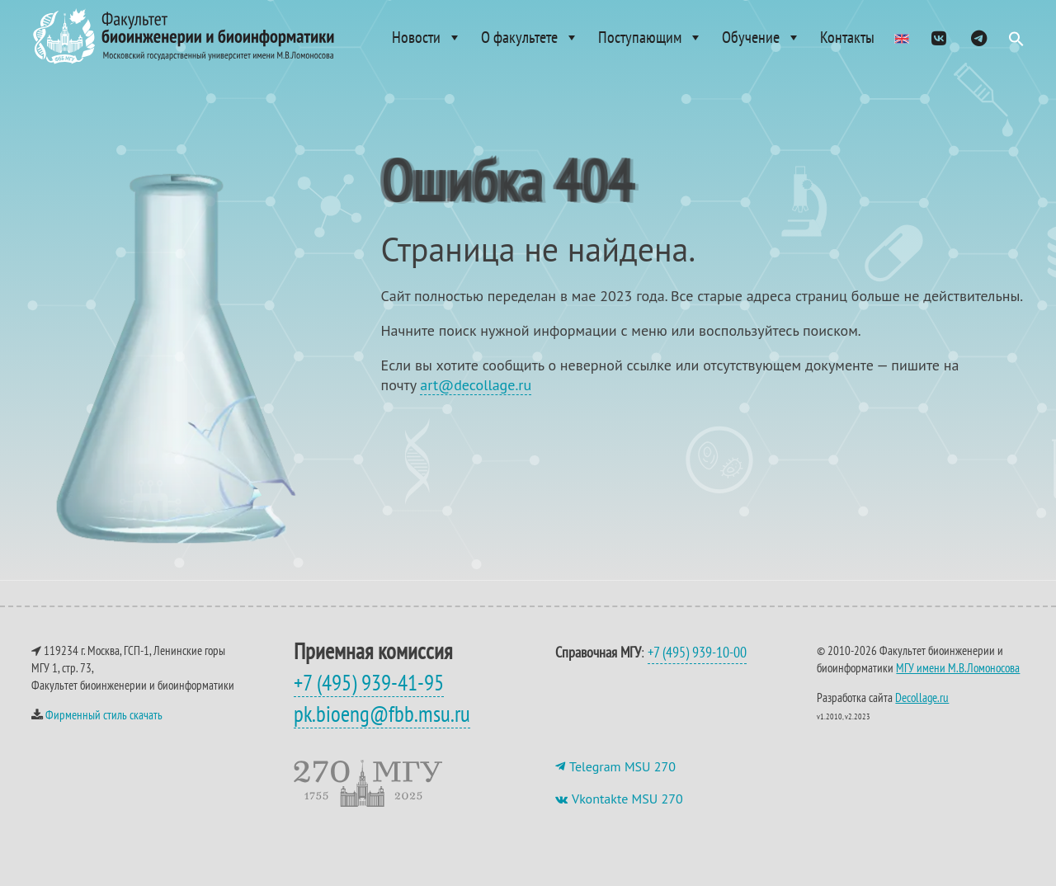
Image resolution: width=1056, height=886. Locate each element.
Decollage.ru (922, 714)
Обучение (761, 37)
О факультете (530, 37)
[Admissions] (901, 37)
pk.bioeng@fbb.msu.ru (382, 730)
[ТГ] (978, 37)
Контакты (847, 37)
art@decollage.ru (475, 401)
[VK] (939, 37)
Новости (427, 37)
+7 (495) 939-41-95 (369, 699)
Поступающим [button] (650, 37)
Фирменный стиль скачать (104, 731)
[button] (1016, 42)
